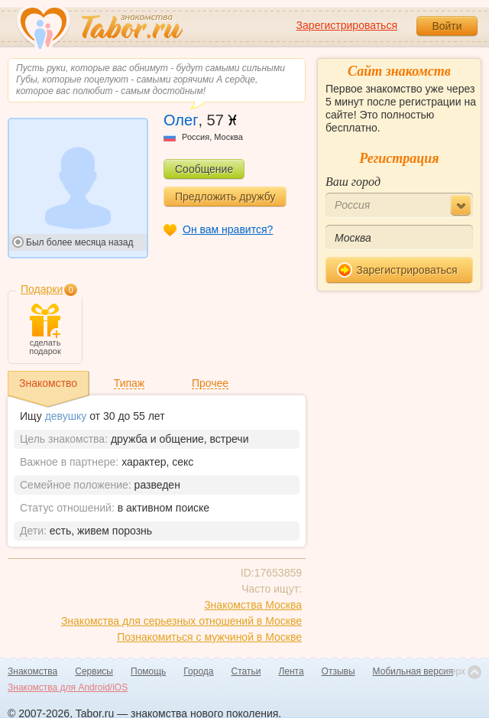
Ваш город (353, 181)
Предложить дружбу (225, 196)
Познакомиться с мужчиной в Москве (209, 637)
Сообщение (204, 169)
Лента (290, 671)
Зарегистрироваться (346, 25)
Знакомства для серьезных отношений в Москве (181, 621)
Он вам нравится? (228, 229)
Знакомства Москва (253, 605)
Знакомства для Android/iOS (68, 687)
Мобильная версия (413, 671)
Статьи (246, 671)
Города (198, 671)
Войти (446, 26)
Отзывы (338, 671)
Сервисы (94, 671)
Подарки (42, 289)
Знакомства (32, 671)
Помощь (148, 671)
